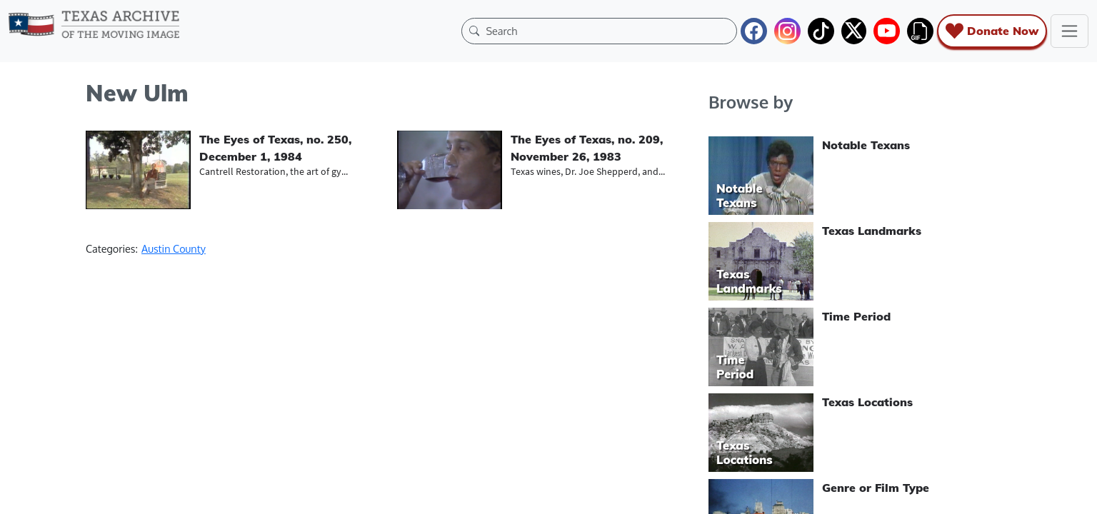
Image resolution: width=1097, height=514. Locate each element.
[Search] (607, 31)
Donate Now (992, 31)
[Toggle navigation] (1069, 31)
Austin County (173, 248)
